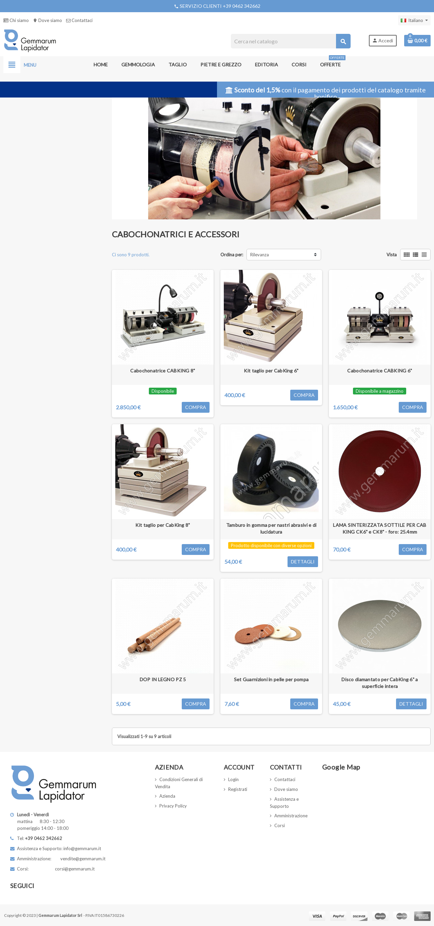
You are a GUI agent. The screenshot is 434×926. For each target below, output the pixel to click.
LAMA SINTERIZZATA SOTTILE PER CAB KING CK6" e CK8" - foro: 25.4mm (379, 528)
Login (233, 779)
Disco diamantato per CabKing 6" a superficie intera (379, 682)
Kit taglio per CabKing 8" (162, 525)
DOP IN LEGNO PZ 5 (163, 679)
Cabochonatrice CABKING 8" (162, 370)
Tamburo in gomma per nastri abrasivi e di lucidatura (271, 528)
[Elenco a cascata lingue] (414, 20)
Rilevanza (259, 254)
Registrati (237, 789)
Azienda (167, 796)
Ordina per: (231, 254)
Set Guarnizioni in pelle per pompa (271, 679)
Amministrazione (291, 815)
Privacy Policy (173, 806)
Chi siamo (16, 20)
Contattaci (79, 20)
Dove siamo (47, 20)
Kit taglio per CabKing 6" (271, 370)
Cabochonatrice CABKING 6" (379, 370)
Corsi (279, 825)
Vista (392, 254)
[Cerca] (291, 41)
